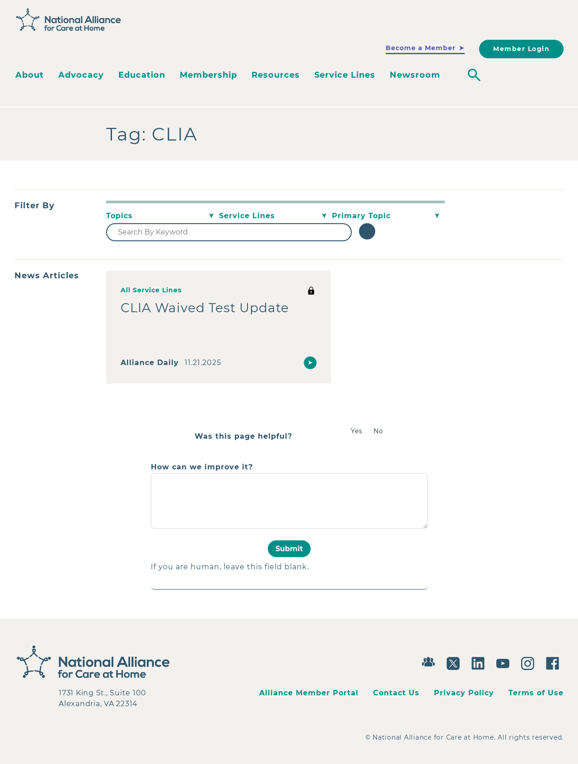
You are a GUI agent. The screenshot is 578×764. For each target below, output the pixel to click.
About (29, 75)
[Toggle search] (474, 75)
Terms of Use (536, 693)
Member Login (521, 49)
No (378, 431)
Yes (357, 431)
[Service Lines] (275, 216)
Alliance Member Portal (309, 693)
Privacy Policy (464, 693)
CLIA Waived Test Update (205, 307)
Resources (276, 75)
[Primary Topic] (388, 216)
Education (141, 75)
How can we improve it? (202, 467)
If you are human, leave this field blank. (230, 566)
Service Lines (344, 75)
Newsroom (415, 75)
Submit (289, 548)
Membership (208, 75)
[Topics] (162, 216)
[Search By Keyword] (229, 232)
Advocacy (81, 75)
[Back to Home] (68, 20)
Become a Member (421, 48)
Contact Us (396, 693)
